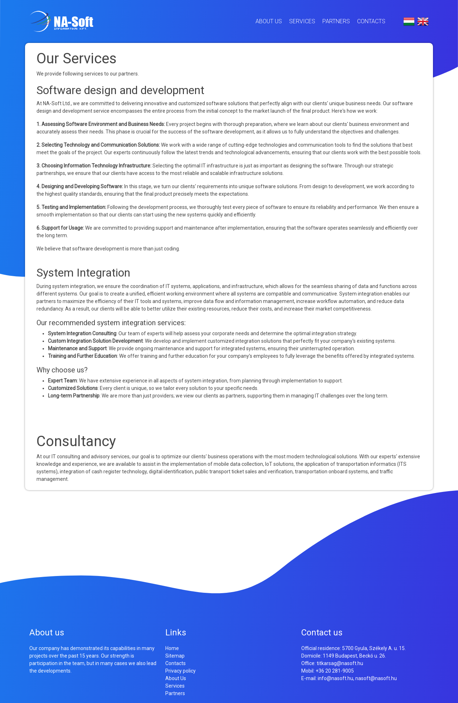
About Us (268, 21)
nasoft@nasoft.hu (376, 678)
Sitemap (175, 656)
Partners (336, 21)
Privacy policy (180, 671)
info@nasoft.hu (335, 678)
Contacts (371, 21)
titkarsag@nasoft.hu (340, 663)
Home (172, 648)
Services (302, 21)
